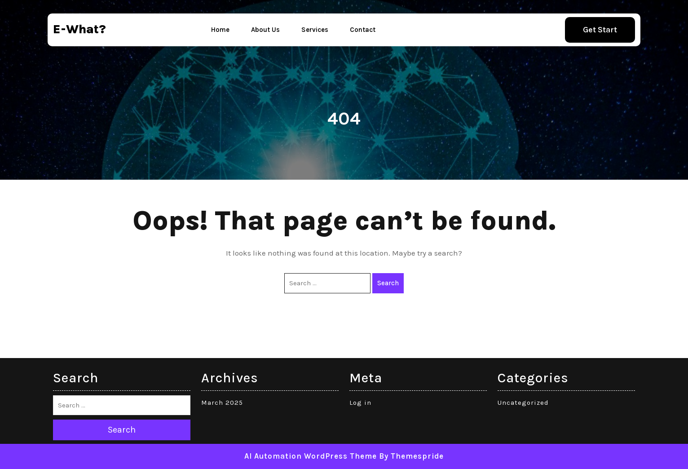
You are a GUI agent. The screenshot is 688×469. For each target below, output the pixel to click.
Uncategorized (523, 402)
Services (314, 30)
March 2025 (222, 402)
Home (220, 30)
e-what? (79, 29)
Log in (360, 402)
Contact (362, 30)
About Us (265, 30)
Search (388, 283)
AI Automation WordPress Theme (310, 455)
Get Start (600, 30)
